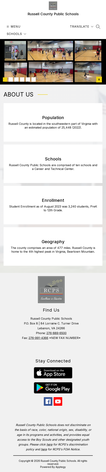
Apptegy (61, 466)
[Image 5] (28, 79)
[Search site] (98, 27)
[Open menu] (13, 26)
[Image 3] (16, 79)
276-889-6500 (56, 333)
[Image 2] (11, 79)
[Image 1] (5, 79)
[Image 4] (22, 79)
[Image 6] (33, 79)
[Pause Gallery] (99, 79)
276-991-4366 (38, 338)
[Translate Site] (81, 26)
